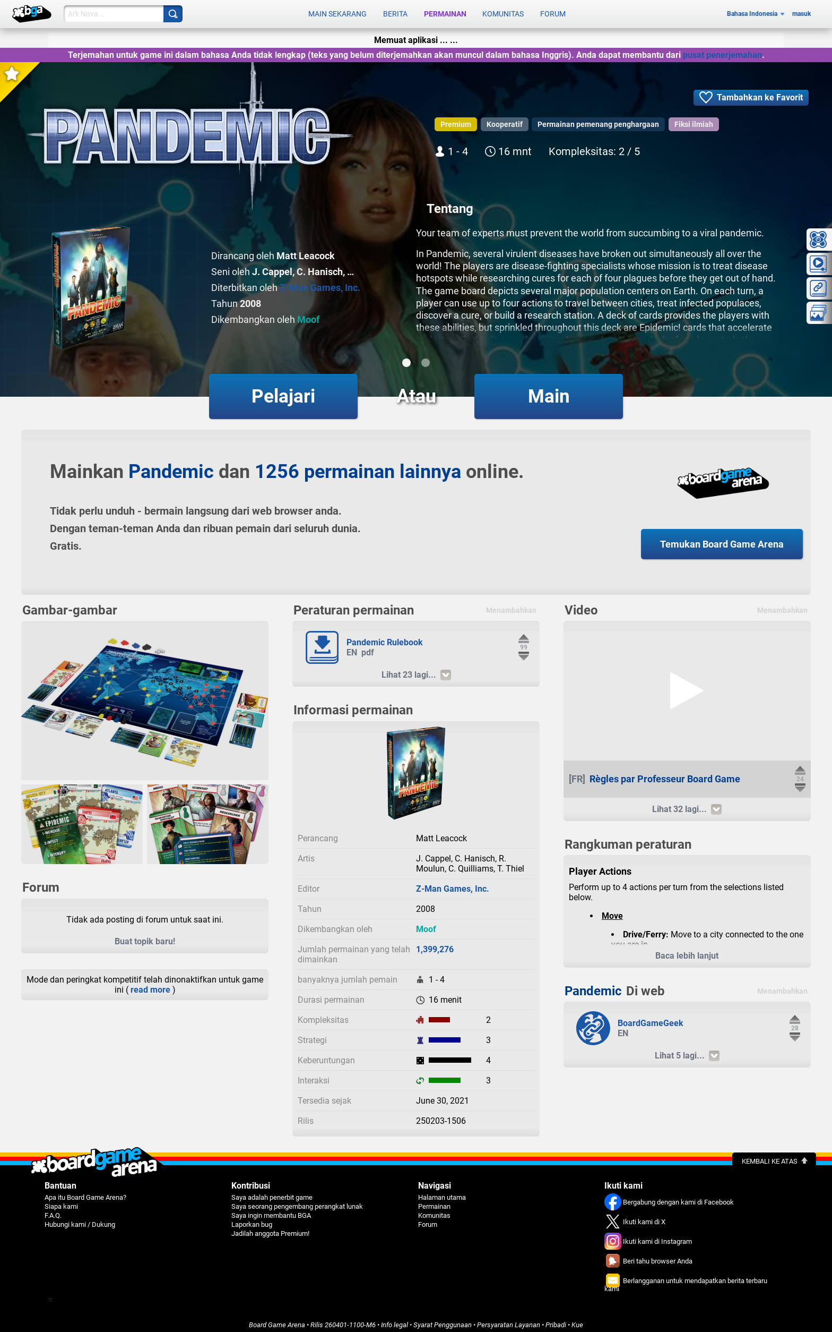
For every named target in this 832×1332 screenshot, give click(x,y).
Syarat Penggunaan (442, 1320)
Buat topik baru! (145, 936)
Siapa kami (61, 1201)
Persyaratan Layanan (508, 1320)
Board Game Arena (277, 1320)
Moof (308, 314)
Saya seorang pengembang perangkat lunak (297, 1201)
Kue (577, 1320)
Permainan (445, 11)
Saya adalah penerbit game (272, 1192)
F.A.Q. (53, 1210)
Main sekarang (337, 11)
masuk (801, 11)
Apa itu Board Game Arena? (85, 1192)
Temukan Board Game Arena (722, 538)
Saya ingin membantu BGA (271, 1210)
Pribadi (555, 1320)
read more (150, 984)
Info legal (394, 1320)
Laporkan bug (251, 1219)
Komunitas (503, 11)
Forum (553, 11)
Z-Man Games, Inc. (320, 282)
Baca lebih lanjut (686, 950)
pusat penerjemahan (722, 50)
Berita (395, 11)
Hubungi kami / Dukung (80, 1219)
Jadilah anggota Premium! (270, 1228)
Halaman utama (442, 1192)
